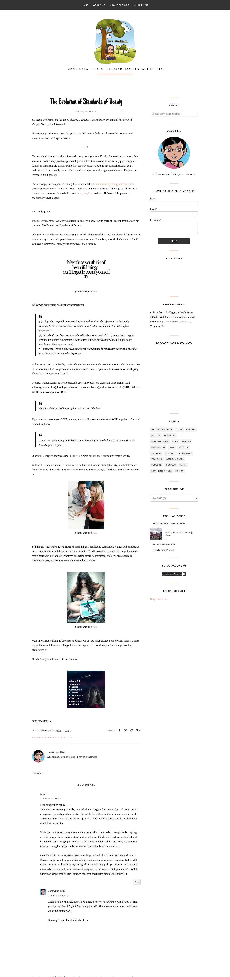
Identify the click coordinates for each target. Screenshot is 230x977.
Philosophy (185, 453)
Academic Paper (48, 737)
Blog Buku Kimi (158, 599)
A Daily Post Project (163, 550)
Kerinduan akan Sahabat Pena (169, 523)
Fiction (179, 471)
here (79, 193)
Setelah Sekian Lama (164, 544)
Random (155, 436)
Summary (156, 453)
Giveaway (171, 465)
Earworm (156, 465)
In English (169, 436)
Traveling (157, 459)
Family (183, 465)
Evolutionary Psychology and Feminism (113, 184)
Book (175, 441)
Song (172, 447)
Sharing (186, 441)
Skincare (170, 453)
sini (185, 321)
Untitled (184, 447)
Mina (43, 794)
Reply (136, 882)
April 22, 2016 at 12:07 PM (50, 799)
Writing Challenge (161, 430)
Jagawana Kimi (56, 891)
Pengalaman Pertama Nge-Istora (179, 533)
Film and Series (159, 441)
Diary (179, 430)
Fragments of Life (161, 471)
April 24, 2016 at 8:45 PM (58, 896)
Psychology (65, 737)
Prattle (190, 430)
